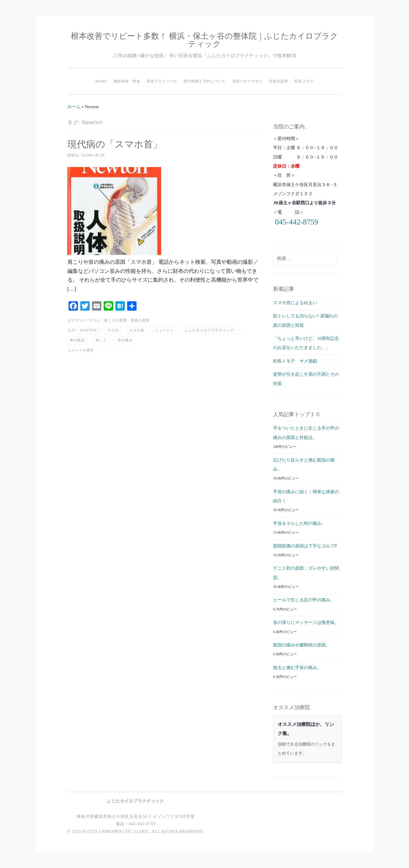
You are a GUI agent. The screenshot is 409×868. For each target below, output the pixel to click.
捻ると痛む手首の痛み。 (297, 667)
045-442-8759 (296, 222)
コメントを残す (80, 350)
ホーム (74, 106)
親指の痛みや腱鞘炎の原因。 (301, 645)
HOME (101, 81)
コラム (94, 320)
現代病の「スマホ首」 (114, 143)
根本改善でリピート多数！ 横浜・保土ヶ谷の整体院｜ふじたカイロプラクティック (204, 39)
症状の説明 (278, 81)
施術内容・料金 (127, 81)
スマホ (113, 330)
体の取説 (77, 340)
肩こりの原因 (115, 320)
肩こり (101, 340)
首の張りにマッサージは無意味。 (306, 622)
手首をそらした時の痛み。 (299, 523)
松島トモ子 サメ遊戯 (295, 361)
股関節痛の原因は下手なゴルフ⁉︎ (305, 546)
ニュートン (164, 330)
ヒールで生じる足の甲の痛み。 (304, 600)
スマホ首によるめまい (295, 302)
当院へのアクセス (247, 81)
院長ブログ (303, 81)
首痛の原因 (140, 320)
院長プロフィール (162, 81)
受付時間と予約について (205, 81)
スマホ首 (136, 330)
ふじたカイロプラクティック (209, 330)
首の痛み (125, 340)
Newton (88, 330)
